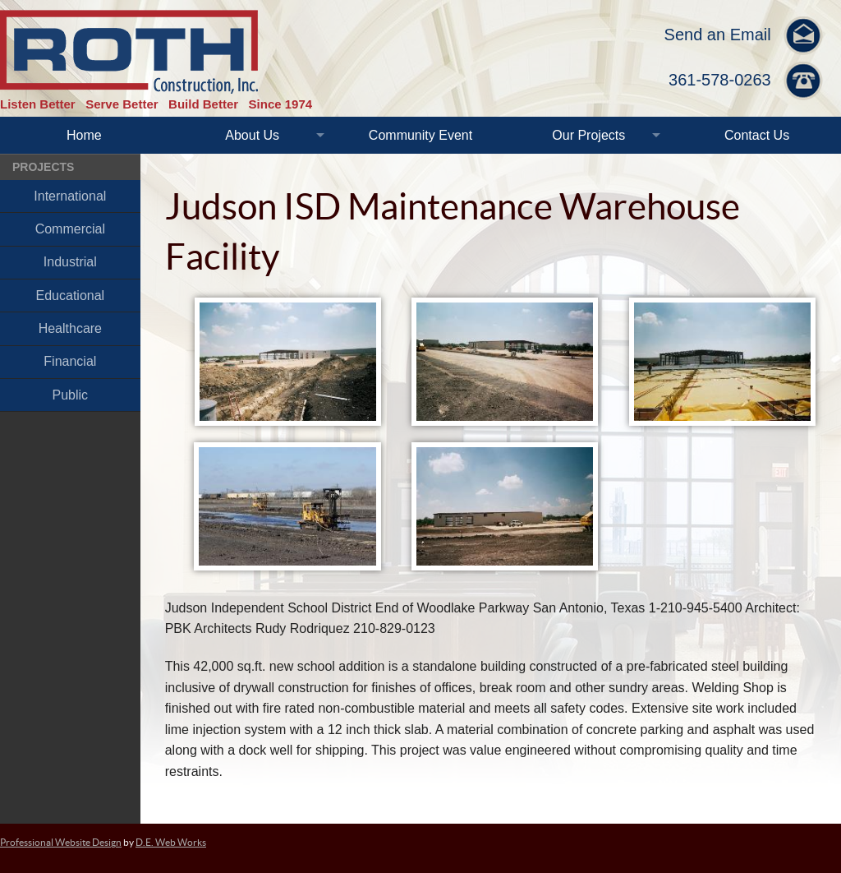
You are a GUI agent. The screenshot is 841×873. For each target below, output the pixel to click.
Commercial (70, 229)
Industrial (70, 262)
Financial (70, 361)
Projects (43, 166)
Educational (70, 296)
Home (84, 135)
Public (71, 395)
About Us (252, 135)
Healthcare (70, 328)
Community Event (420, 135)
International (70, 196)
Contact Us (756, 135)
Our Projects (588, 135)
